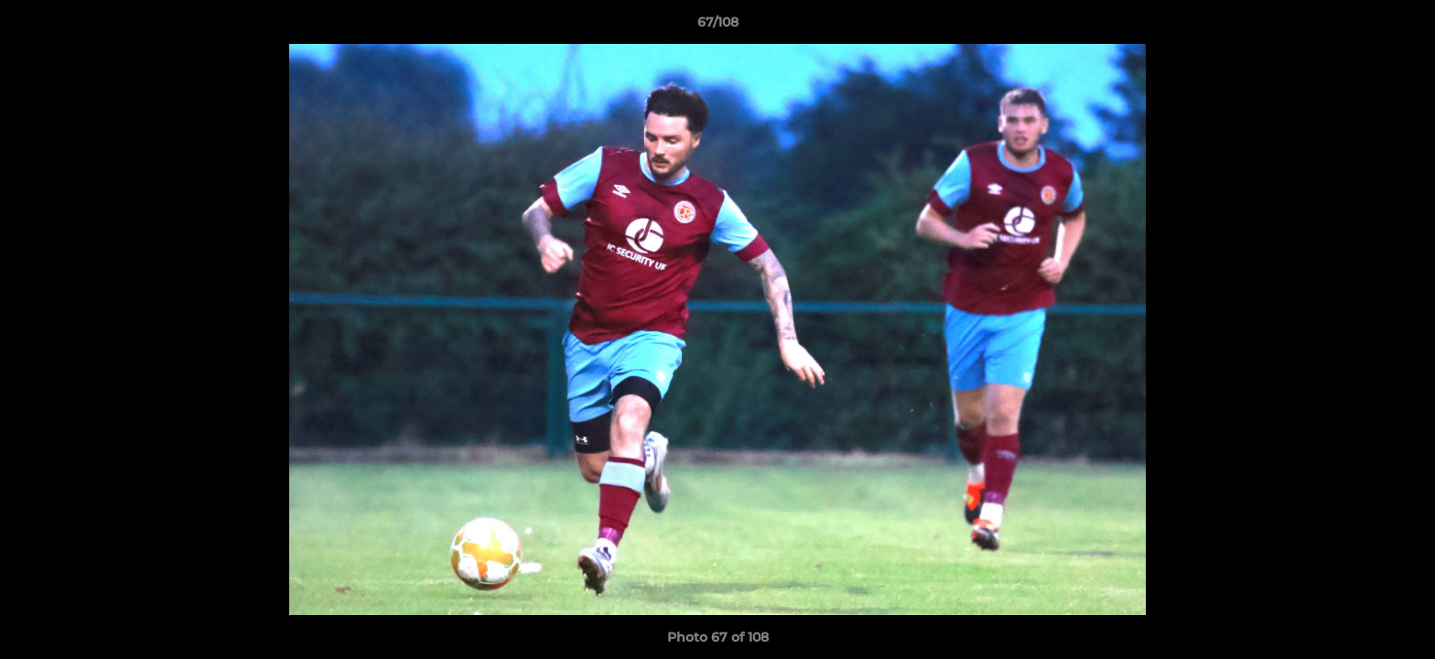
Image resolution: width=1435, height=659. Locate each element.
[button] (1402, 26)
